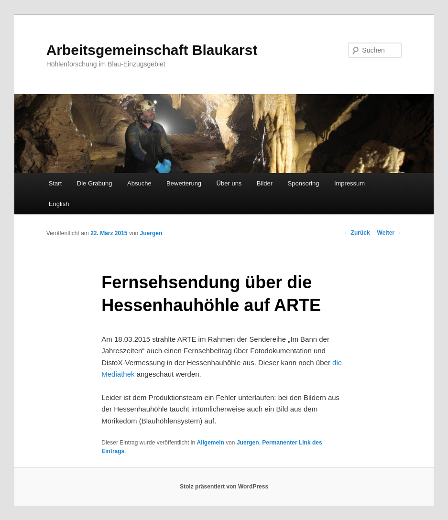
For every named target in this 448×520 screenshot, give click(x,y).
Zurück (356, 232)
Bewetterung (183, 183)
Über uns (229, 183)
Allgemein (210, 442)
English (59, 203)
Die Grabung (94, 183)
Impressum (349, 183)
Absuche (139, 183)
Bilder (265, 183)
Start (55, 183)
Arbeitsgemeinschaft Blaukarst (152, 50)
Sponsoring (303, 183)
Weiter (389, 232)
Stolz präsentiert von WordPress (224, 486)
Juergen (151, 233)
